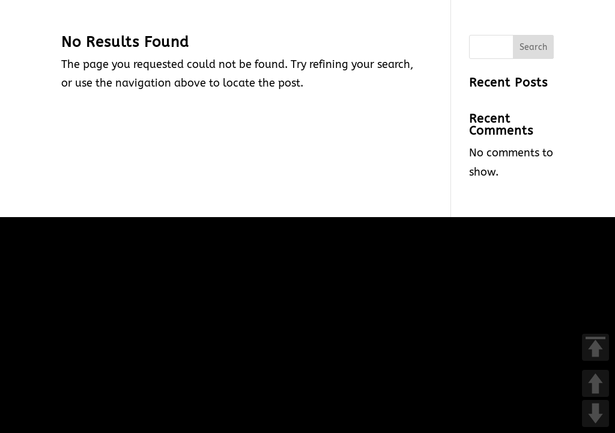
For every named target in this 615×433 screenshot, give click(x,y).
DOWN (595, 413)
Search (533, 47)
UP (595, 383)
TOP (595, 347)
